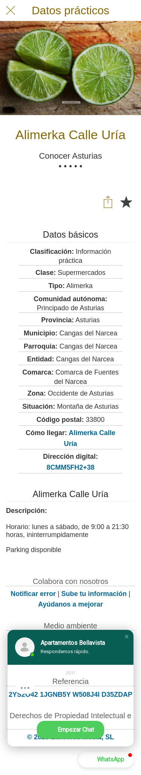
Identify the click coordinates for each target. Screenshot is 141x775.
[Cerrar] (10, 10)
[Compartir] (108, 202)
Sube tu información (94, 594)
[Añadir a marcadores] (126, 202)
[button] (126, 636)
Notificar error (33, 594)
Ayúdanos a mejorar (70, 604)
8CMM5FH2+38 (71, 467)
